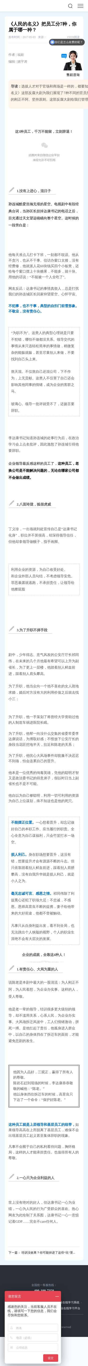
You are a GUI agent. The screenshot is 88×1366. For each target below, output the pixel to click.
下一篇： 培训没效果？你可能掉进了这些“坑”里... (41, 1252)
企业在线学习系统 (68, 1302)
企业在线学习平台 (69, 1308)
